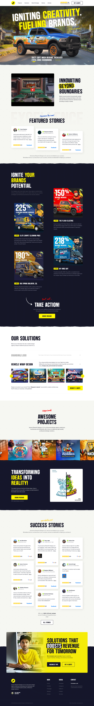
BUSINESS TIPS (53, 664)
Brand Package (35, 3)
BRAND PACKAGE (47, 316)
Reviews (49, 691)
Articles (49, 3)
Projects (20, 3)
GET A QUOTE (77, 3)
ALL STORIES (47, 622)
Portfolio (49, 686)
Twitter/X (61, 688)
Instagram (61, 686)
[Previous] (11, 376)
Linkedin (61, 691)
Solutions (27, 3)
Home (48, 683)
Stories (43, 3)
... (30, 139)
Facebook (61, 683)
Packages (49, 688)
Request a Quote (75, 388)
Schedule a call (74, 683)
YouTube (61, 694)
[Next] (82, 376)
